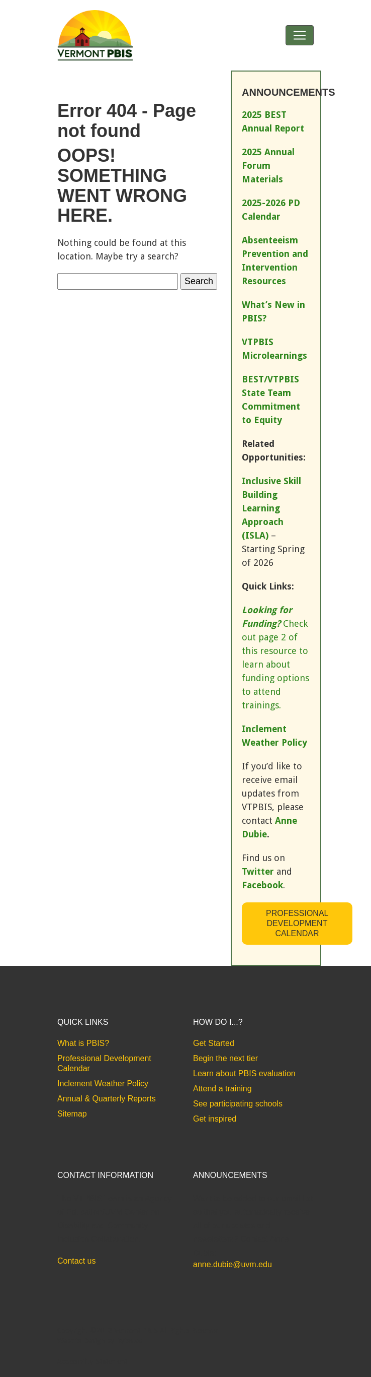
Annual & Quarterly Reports (106, 1098)
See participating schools (238, 1103)
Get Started (213, 1043)
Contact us (76, 1261)
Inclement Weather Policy (102, 1083)
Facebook (262, 885)
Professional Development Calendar (297, 923)
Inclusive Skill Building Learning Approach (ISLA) (271, 508)
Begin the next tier (225, 1058)
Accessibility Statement (92, 1361)
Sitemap (72, 1113)
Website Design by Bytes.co (99, 1341)
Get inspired (214, 1118)
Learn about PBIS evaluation (244, 1073)
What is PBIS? (83, 1043)
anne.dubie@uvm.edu (232, 1264)
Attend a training (222, 1088)
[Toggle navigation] (300, 35)
